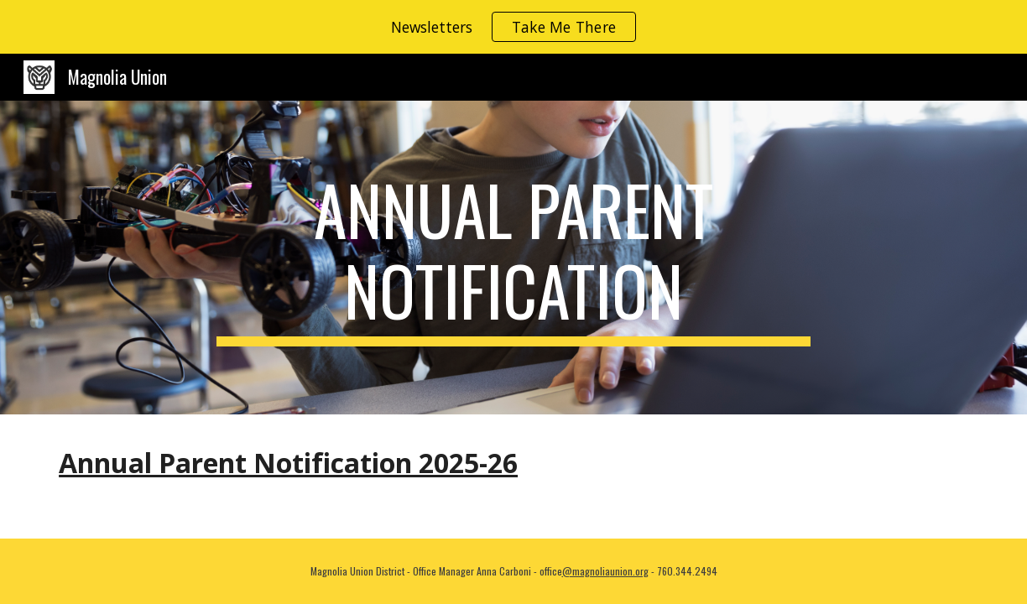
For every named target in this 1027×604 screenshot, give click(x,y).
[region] (513, 27)
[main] (513, 257)
